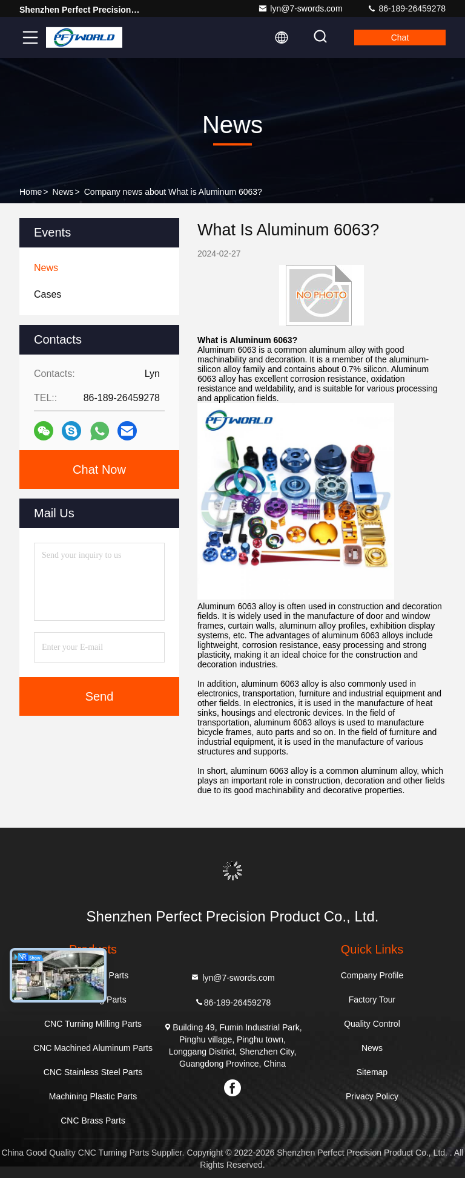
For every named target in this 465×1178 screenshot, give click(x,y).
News (63, 192)
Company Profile (372, 975)
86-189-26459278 (406, 8)
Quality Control (372, 1024)
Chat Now (99, 469)
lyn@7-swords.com (300, 8)
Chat (400, 37)
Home (30, 192)
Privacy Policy (372, 1096)
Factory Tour (372, 999)
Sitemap (372, 1072)
